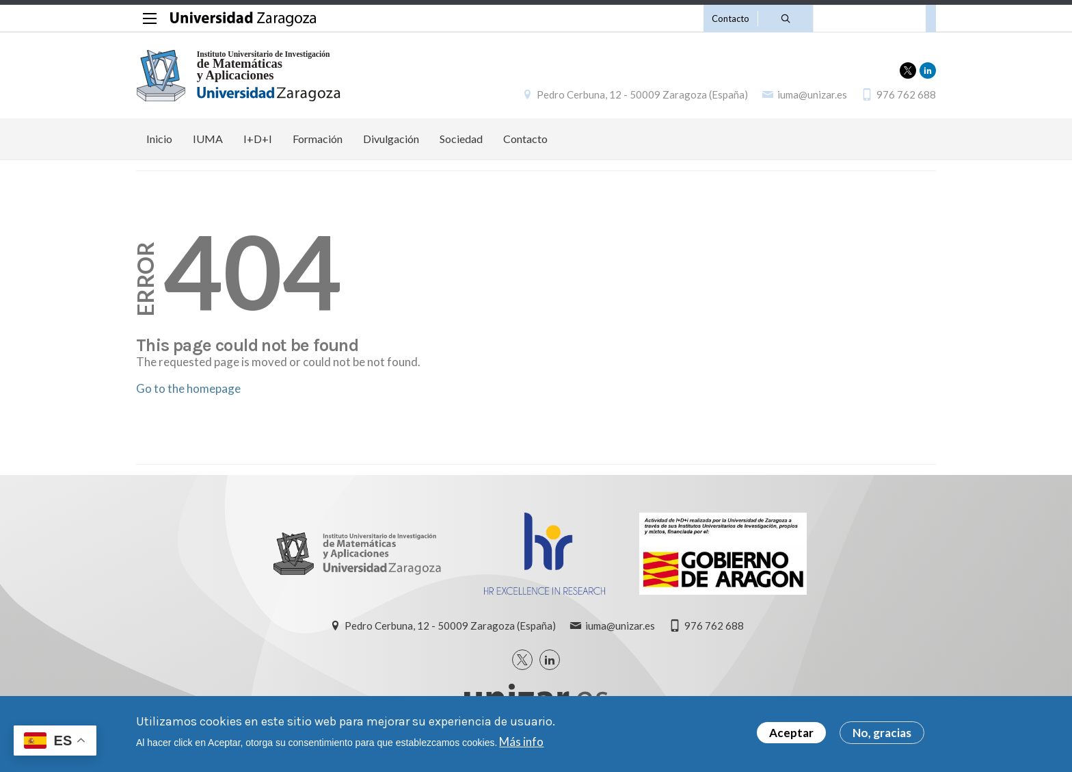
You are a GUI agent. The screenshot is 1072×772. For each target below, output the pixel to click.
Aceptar (791, 735)
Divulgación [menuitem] (391, 138)
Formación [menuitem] (318, 138)
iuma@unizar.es (812, 94)
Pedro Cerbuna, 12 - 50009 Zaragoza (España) (642, 94)
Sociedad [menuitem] (461, 138)
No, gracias (882, 735)
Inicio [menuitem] (159, 138)
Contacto (730, 18)
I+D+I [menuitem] (257, 138)
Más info (521, 743)
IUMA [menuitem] (208, 138)
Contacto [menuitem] (525, 138)
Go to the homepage (188, 388)
